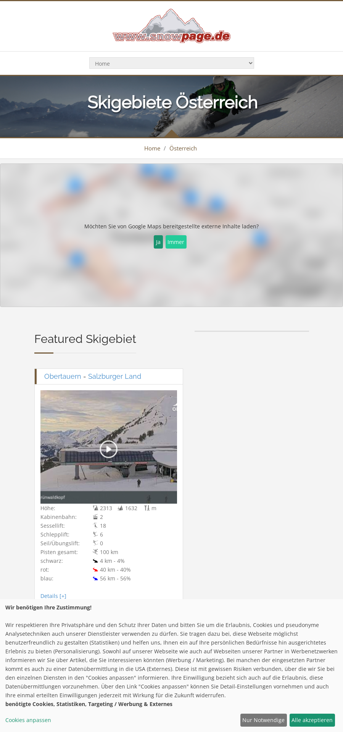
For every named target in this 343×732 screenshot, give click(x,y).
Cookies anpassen (28, 720)
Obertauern (62, 376)
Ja (158, 242)
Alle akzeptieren (312, 720)
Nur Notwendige (263, 720)
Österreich (183, 148)
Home (152, 148)
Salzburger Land (114, 376)
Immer (175, 242)
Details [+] (53, 595)
